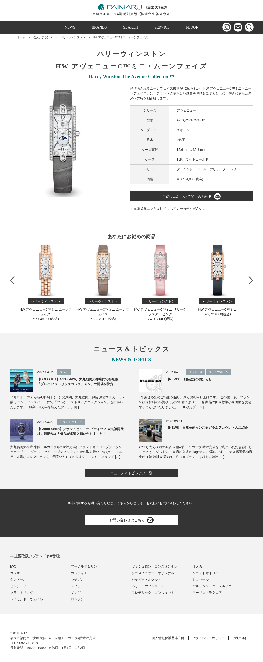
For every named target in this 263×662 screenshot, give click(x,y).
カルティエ (79, 573)
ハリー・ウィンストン (148, 586)
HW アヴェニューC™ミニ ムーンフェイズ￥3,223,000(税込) (103, 282)
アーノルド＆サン (84, 566)
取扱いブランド (43, 37)
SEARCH (130, 27)
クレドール (18, 579)
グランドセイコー (205, 573)
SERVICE (162, 27)
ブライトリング (21, 592)
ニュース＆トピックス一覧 (131, 473)
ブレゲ (76, 592)
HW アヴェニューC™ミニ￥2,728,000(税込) (217, 280)
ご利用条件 (240, 638)
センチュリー (20, 586)
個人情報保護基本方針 (168, 638)
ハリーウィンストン (72, 37)
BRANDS (99, 27)
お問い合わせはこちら (131, 520)
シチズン (77, 579)
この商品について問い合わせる (192, 196)
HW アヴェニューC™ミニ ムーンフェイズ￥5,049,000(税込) (45, 282)
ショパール (200, 579)
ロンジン (77, 599)
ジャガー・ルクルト (146, 579)
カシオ (15, 573)
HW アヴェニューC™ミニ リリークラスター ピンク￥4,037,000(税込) (160, 282)
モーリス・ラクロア (207, 592)
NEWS (70, 27)
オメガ (197, 566)
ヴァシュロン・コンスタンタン (154, 566)
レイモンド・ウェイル (26, 599)
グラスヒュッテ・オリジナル (153, 573)
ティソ (76, 586)
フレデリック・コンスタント (153, 592)
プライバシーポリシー (208, 638)
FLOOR (192, 27)
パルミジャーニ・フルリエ (212, 586)
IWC (13, 566)
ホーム (21, 37)
